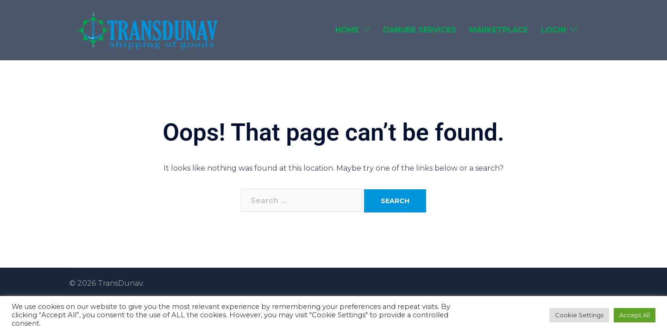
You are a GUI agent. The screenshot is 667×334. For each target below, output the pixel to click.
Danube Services (419, 30)
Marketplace (498, 30)
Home (347, 30)
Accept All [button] (634, 315)
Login (553, 30)
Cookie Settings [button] (579, 315)
